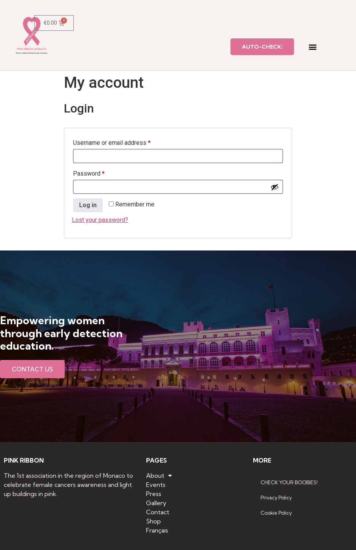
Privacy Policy (276, 498)
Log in (88, 205)
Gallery (156, 503)
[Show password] (274, 187)
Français (157, 530)
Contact (157, 512)
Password (100, 172)
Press (153, 494)
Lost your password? (100, 219)
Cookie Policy (276, 513)
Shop (153, 521)
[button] (312, 47)
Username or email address (123, 141)
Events (155, 484)
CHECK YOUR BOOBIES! (289, 482)
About (159, 475)
